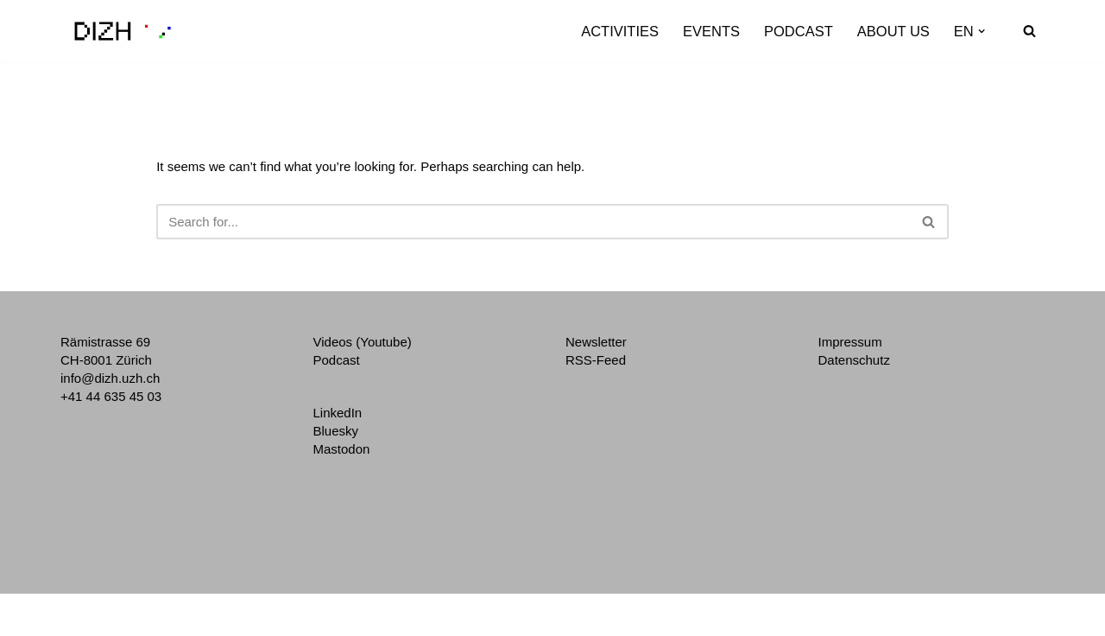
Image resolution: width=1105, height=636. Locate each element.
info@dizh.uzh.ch (110, 378)
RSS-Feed (595, 360)
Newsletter (596, 341)
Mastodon (341, 449)
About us (893, 31)
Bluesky (336, 430)
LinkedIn (338, 412)
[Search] (1029, 30)
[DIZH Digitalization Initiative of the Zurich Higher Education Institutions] (122, 31)
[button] (981, 31)
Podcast (798, 31)
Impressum (850, 341)
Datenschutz (854, 360)
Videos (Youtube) (362, 341)
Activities (620, 31)
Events (711, 31)
